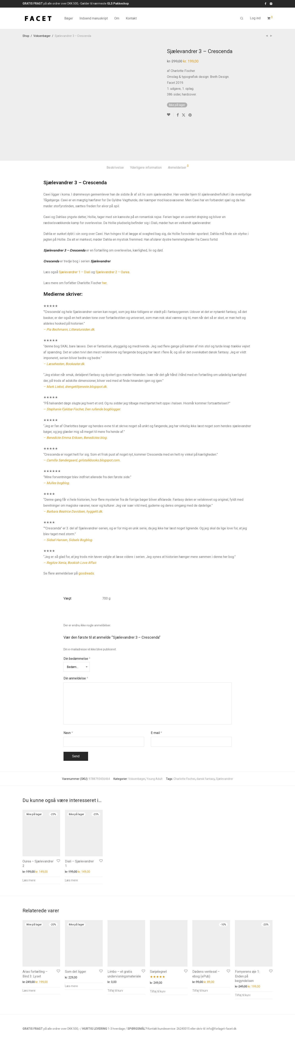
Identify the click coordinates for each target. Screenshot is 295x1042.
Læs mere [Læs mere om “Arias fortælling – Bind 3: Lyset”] (29, 959)
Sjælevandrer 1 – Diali (74, 241)
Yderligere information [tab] (146, 136)
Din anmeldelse (76, 647)
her (104, 252)
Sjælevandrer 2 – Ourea (112, 241)
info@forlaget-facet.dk (221, 997)
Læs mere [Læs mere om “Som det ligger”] (71, 954)
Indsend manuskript (93, 18)
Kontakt (131, 18)
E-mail (156, 701)
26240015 (183, 997)
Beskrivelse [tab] (115, 136)
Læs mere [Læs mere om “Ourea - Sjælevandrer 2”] (29, 849)
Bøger (68, 18)
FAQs (35, 1023)
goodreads (86, 542)
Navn (68, 701)
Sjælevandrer (224, 747)
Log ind (255, 18)
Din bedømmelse (77, 627)
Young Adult (154, 747)
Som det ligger (75, 940)
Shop (26, 36)
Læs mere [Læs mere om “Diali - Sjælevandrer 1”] (71, 849)
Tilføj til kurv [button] (115, 959)
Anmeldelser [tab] (178, 135)
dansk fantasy (205, 747)
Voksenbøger (42, 36)
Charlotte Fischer (184, 747)
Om (116, 18)
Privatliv (62, 1023)
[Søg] (242, 18)
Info (25, 1023)
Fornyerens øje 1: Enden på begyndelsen (247, 944)
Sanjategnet (158, 940)
